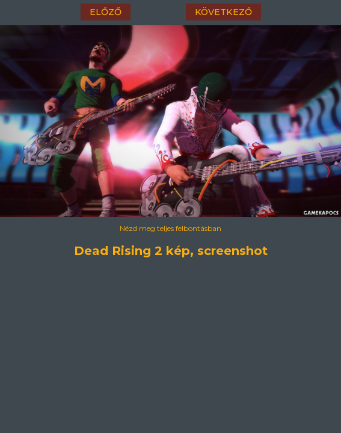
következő (223, 12)
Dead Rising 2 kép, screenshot (171, 251)
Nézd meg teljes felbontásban (170, 228)
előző (105, 12)
